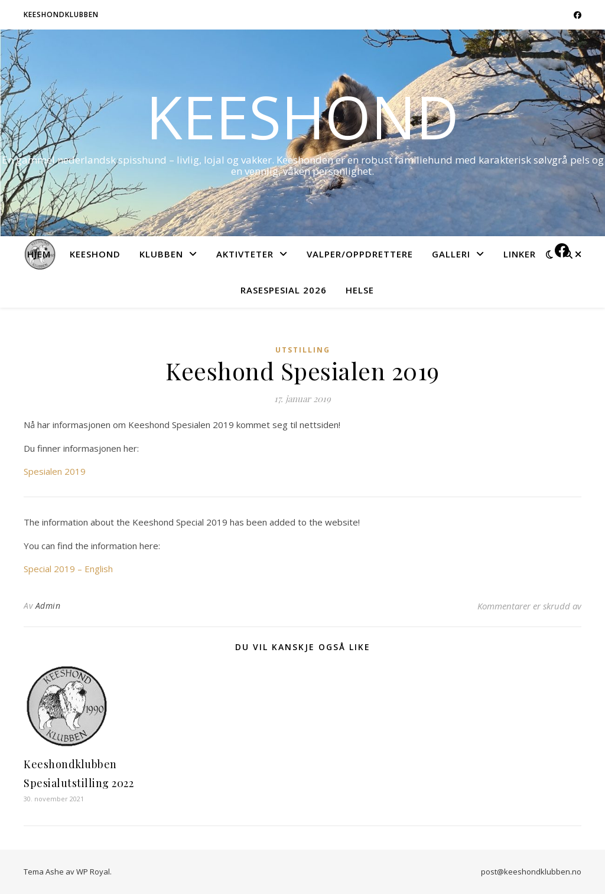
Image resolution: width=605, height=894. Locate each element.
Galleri (451, 254)
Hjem (39, 254)
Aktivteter (245, 254)
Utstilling (302, 350)
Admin (48, 605)
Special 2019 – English (68, 569)
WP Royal (93, 871)
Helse (360, 290)
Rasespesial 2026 (283, 290)
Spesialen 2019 (55, 471)
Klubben (161, 254)
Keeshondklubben (61, 14)
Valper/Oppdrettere (360, 254)
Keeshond (302, 116)
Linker (519, 254)
